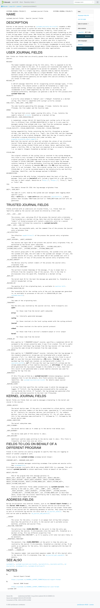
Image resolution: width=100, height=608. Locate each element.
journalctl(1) (56, 196)
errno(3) (28, 115)
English (80, 48)
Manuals (4, 6)
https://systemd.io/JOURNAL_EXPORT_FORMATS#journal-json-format (35, 587)
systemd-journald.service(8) (46, 26)
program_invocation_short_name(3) (23, 139)
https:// (54, 180)
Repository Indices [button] (29, 2)
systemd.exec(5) (17, 295)
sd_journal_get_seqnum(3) (55, 555)
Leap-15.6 (12, 6)
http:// (45, 180)
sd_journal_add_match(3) (40, 513)
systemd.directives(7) (36, 566)
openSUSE (15, 2)
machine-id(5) (60, 286)
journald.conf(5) (17, 363)
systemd (18, 6)
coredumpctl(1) (20, 465)
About (21, 2)
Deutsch (80, 44)
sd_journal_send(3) (54, 511)
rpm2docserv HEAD (82, 604)
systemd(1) (10, 564)
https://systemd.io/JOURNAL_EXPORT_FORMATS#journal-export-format (36, 579)
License (91, 604)
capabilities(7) (28, 235)
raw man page (82, 19)
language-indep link (83, 15)
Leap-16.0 (81, 32)
